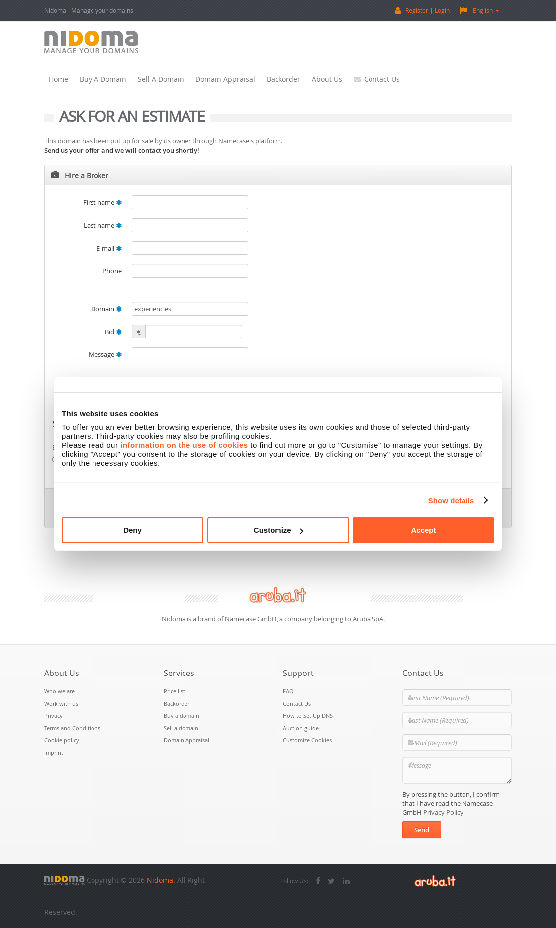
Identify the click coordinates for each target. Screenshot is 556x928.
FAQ (288, 691)
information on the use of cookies (184, 445)
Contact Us (377, 79)
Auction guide (301, 728)
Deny (132, 530)
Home (58, 79)
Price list (174, 691)
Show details (451, 500)
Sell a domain (161, 79)
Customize (278, 530)
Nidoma (160, 880)
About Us (327, 79)
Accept (423, 530)
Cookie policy (61, 740)
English (479, 10)
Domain (106, 308)
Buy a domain (103, 79)
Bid (113, 331)
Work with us (61, 703)
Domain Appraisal (225, 79)
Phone (112, 270)
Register (416, 10)
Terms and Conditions (72, 728)
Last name (103, 225)
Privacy (53, 715)
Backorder (283, 79)
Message (105, 354)
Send (421, 829)
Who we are (59, 691)
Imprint (53, 752)
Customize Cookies (307, 740)
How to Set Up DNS (308, 715)
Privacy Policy (443, 812)
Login (442, 10)
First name (102, 202)
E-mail (109, 248)
